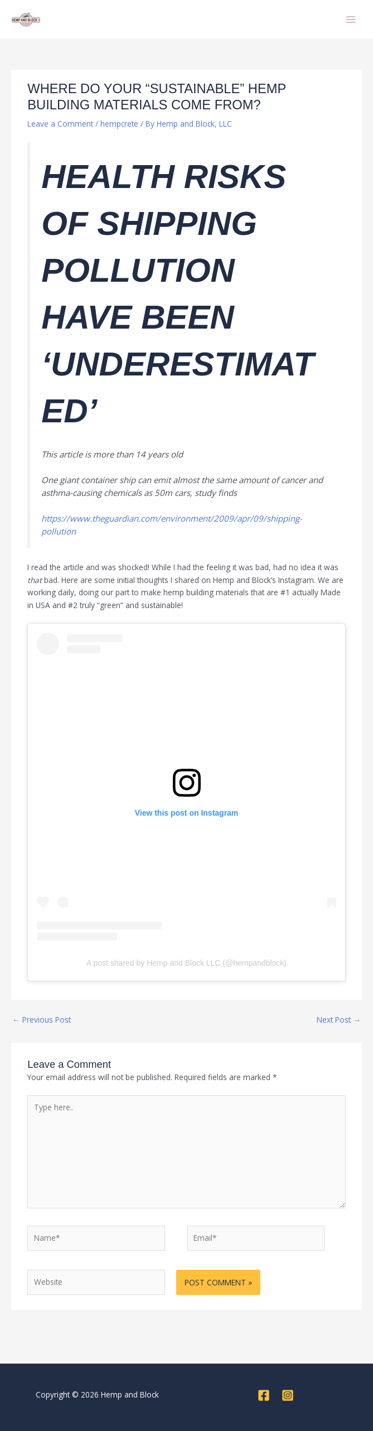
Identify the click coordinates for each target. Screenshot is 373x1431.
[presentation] (103, 1324)
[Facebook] (264, 1395)
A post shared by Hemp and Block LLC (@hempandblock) (186, 962)
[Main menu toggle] (351, 19)
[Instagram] (288, 1395)
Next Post (339, 1019)
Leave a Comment (60, 123)
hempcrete (119, 123)
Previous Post (41, 1019)
